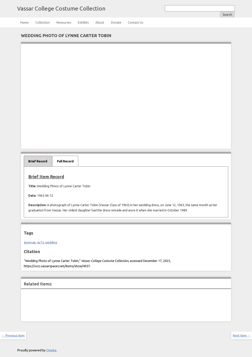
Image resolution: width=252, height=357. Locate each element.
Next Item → (242, 335)
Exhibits (83, 22)
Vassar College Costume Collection (61, 8)
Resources (63, 22)
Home (24, 22)
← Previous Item (13, 335)
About (99, 22)
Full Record (65, 161)
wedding (51, 242)
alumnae (30, 242)
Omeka (51, 350)
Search (227, 14)
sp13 (40, 242)
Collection (42, 22)
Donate (116, 22)
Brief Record (37, 161)
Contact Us (135, 22)
